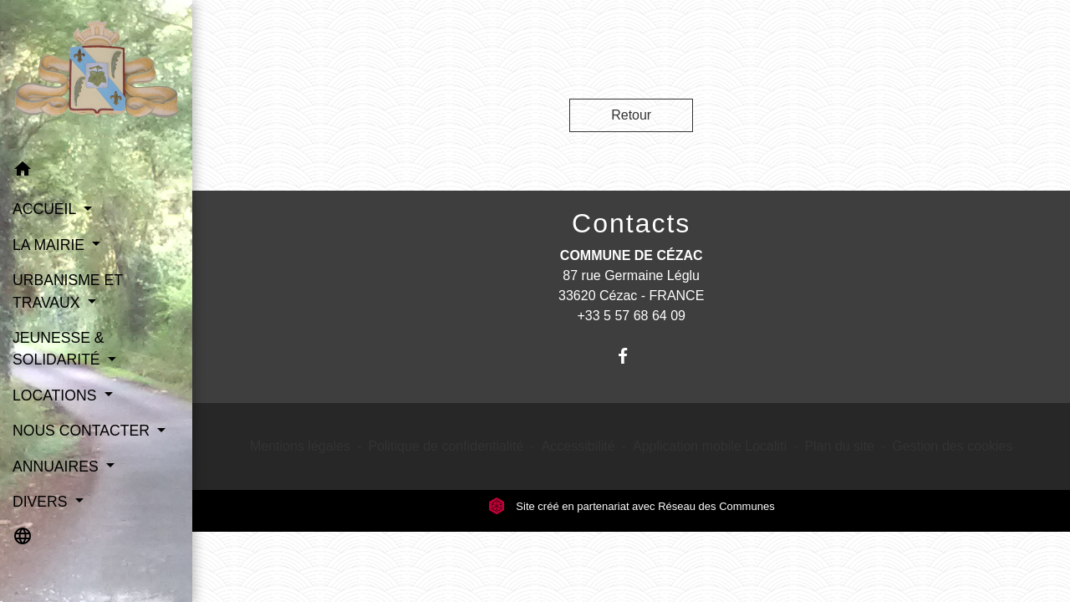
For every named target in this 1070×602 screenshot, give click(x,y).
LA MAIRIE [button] (51, 245)
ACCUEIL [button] (46, 209)
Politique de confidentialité (445, 446)
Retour (631, 115)
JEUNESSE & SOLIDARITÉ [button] (58, 348)
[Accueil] (96, 76)
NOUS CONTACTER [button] (83, 430)
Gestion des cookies (952, 446)
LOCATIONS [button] (56, 395)
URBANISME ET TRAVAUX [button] (68, 291)
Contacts (631, 223)
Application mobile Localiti (710, 446)
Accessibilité (578, 446)
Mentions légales (300, 446)
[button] (96, 171)
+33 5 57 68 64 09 (631, 316)
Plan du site (839, 446)
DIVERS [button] (42, 501)
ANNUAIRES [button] (58, 466)
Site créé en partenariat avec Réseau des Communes (631, 506)
